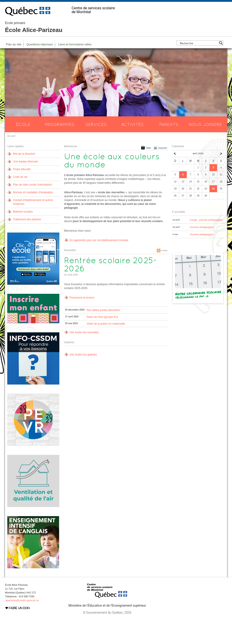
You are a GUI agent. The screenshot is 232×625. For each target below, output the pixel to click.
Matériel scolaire (23, 211)
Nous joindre (205, 124)
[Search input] (198, 43)
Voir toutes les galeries (83, 354)
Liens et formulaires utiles (74, 44)
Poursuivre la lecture (82, 297)
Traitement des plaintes (27, 219)
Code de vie (20, 177)
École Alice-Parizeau (33, 27)
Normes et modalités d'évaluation (33, 192)
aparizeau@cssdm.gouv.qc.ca (22, 600)
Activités (132, 124)
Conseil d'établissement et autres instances (33, 202)
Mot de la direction (24, 153)
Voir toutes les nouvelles (84, 332)
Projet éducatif (21, 169)
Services (96, 124)
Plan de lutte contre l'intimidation (32, 184)
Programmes (60, 124)
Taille (148, 148)
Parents (169, 124)
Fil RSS (164, 251)
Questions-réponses (40, 44)
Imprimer (162, 148)
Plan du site (13, 44)
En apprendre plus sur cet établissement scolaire (99, 240)
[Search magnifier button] (220, 43)
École (23, 124)
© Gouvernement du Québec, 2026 (107, 612)
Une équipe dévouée (25, 161)
